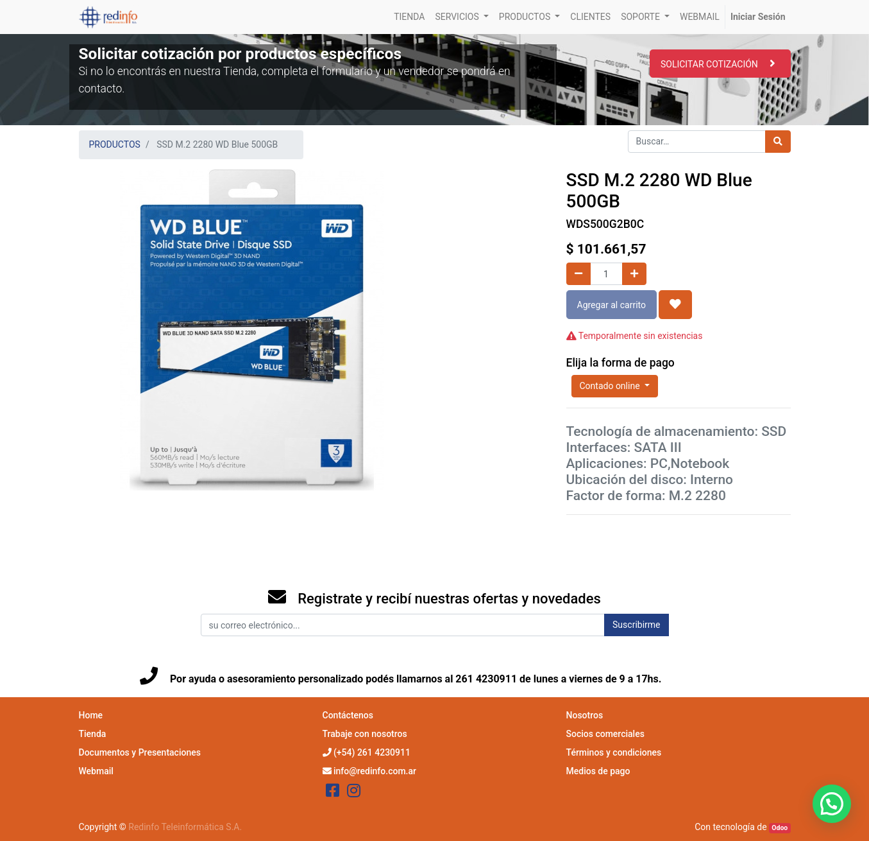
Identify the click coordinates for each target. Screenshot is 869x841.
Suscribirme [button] (636, 625)
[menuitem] (409, 17)
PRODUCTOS (114, 144)
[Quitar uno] (578, 274)
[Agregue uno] (634, 274)
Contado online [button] (611, 386)
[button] (675, 304)
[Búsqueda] (778, 141)
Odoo (780, 828)
